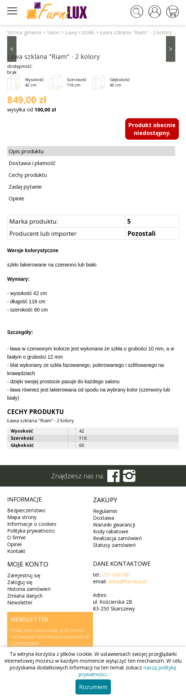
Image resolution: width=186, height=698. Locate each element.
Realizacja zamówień (117, 538)
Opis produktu (26, 151)
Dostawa (103, 517)
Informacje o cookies (32, 523)
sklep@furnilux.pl (127, 581)
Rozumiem (93, 687)
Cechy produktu (28, 174)
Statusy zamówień (114, 545)
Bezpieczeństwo (26, 510)
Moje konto (27, 564)
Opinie (16, 198)
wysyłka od (31, 109)
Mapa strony (21, 517)
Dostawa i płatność (32, 162)
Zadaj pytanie (25, 186)
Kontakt (16, 551)
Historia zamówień (29, 588)
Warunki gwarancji (114, 524)
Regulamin (105, 511)
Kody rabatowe (110, 531)
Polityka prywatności (31, 530)
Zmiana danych (25, 595)
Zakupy (105, 499)
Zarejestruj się (23, 575)
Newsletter (20, 602)
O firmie (16, 537)
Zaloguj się (20, 582)
